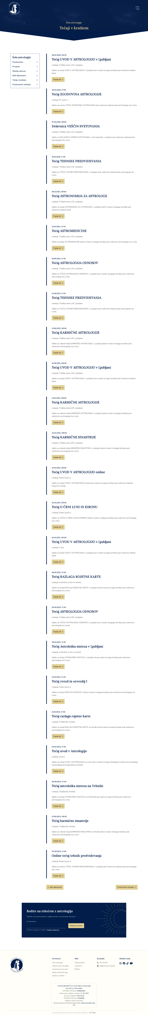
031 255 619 (102, 963)
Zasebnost (78, 966)
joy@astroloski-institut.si (106, 966)
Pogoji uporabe (79, 963)
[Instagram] (120, 964)
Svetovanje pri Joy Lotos (60, 969)
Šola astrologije (57, 963)
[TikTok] (127, 964)
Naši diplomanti (25, 75)
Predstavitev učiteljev (25, 84)
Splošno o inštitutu (58, 976)
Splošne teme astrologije (60, 966)
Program (25, 66)
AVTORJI (92, 1013)
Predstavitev (25, 62)
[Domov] (14, 8)
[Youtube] (131, 964)
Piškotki (77, 969)
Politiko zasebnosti (53, 930)
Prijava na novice (76, 926)
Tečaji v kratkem (25, 80)
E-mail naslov (31, 921)
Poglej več (58, 79)
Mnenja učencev (25, 71)
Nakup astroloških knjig (59, 972)
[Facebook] (124, 964)
